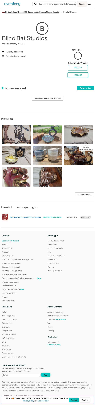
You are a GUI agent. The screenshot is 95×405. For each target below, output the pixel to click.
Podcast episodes (9, 334)
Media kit (5, 345)
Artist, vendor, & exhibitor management (17, 259)
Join (45, 375)
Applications (7, 248)
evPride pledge (8, 338)
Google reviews (8, 300)
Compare (6, 327)
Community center (9, 319)
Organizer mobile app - (13, 289)
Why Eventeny (7, 256)
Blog (4, 342)
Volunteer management (11, 263)
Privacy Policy (28, 401)
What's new (6, 349)
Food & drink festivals (56, 241)
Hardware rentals (9, 285)
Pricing (4, 297)
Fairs (49, 252)
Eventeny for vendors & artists (14, 357)
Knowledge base (9, 315)
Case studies (7, 323)
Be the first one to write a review (48, 98)
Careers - (57, 319)
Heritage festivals (55, 271)
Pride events (53, 259)
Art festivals (52, 244)
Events (4, 244)
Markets (51, 267)
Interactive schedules (10, 282)
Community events (55, 248)
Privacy (50, 327)
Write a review (85, 88)
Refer (4, 312)
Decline (85, 400)
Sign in (81, 4)
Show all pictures (84, 194)
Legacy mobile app (9, 293)
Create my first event (10, 241)
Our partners (7, 330)
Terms (50, 323)
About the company (55, 312)
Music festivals (53, 263)
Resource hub (7, 353)
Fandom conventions (56, 256)
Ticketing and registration (12, 271)
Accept (74, 400)
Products (5, 252)
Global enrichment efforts (58, 315)
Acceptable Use (36, 396)
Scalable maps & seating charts (14, 274)
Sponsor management (11, 267)
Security (51, 330)
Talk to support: (58, 343)
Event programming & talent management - (21, 278)
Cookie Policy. (43, 401)
